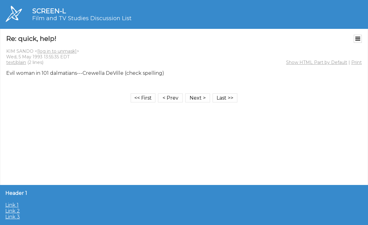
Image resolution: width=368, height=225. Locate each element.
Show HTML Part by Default (316, 62)
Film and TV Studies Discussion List (82, 18)
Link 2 (12, 211)
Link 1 (12, 205)
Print (356, 62)
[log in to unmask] (57, 51)
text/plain (16, 62)
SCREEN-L (49, 11)
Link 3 (12, 217)
